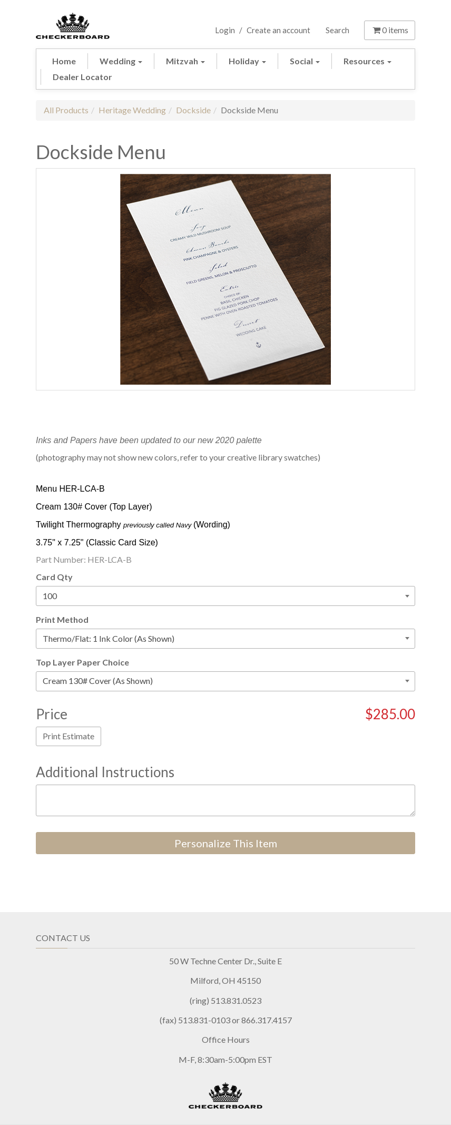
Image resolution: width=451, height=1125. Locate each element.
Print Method (62, 619)
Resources (367, 61)
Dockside (193, 110)
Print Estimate (68, 736)
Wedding (121, 61)
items (389, 30)
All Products (66, 110)
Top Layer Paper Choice (82, 662)
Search (337, 30)
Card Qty (54, 577)
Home (64, 61)
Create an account (278, 30)
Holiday (247, 61)
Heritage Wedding (132, 110)
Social (305, 61)
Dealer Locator (82, 77)
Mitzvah (185, 61)
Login (225, 30)
